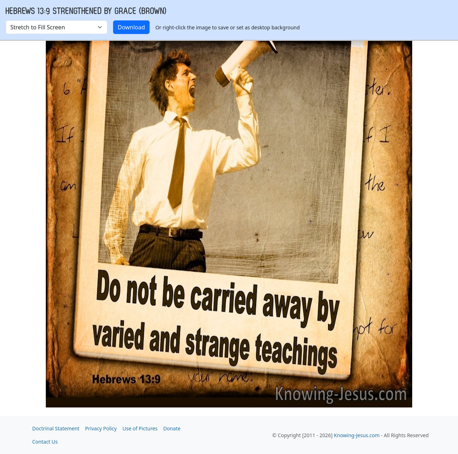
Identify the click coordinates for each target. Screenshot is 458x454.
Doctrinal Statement (55, 428)
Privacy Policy (101, 428)
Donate (171, 428)
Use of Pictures (139, 428)
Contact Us (45, 441)
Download (131, 27)
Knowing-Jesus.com (357, 435)
